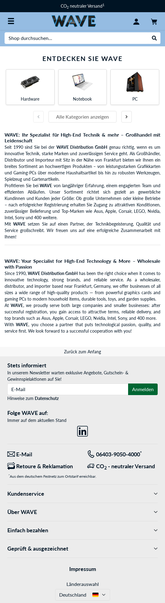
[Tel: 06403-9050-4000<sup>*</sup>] (122, 454)
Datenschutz (47, 398)
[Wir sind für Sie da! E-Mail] (42, 454)
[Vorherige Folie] (38, 117)
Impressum (82, 569)
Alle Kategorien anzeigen (82, 117)
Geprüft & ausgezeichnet (82, 548)
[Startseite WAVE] (73, 21)
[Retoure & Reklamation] (42, 466)
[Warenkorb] (154, 21)
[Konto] (136, 21)
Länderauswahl (82, 584)
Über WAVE (82, 512)
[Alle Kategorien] (11, 21)
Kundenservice (82, 494)
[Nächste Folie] (126, 117)
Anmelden (143, 389)
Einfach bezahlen (82, 530)
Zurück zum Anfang (82, 351)
